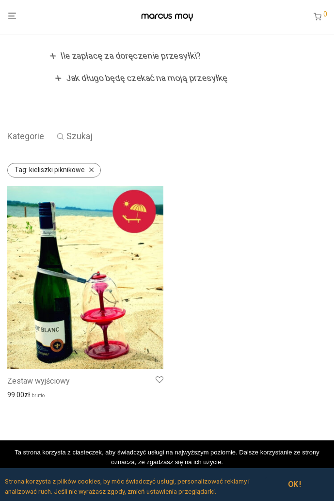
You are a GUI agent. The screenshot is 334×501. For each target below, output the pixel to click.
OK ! (294, 484)
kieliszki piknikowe (50, 170)
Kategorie (25, 136)
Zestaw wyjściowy (38, 381)
